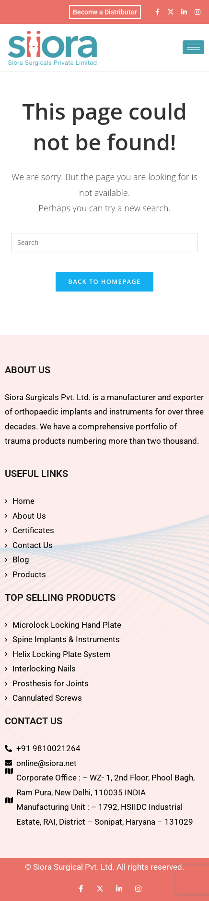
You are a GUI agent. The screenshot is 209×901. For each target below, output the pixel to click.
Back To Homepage (104, 281)
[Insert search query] (104, 242)
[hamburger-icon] (193, 47)
